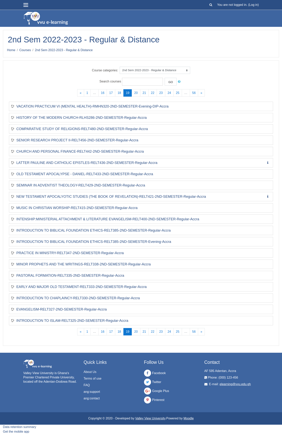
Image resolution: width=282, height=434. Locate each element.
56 (194, 92)
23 (161, 92)
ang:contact (92, 398)
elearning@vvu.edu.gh (235, 384)
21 (144, 92)
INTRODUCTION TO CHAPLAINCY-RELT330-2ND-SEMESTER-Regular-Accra (78, 298)
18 (119, 92)
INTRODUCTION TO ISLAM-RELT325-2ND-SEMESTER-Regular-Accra (72, 321)
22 (152, 92)
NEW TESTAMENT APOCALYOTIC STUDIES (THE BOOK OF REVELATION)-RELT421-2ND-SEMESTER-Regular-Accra (111, 197)
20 (136, 92)
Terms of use (93, 378)
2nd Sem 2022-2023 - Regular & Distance (64, 50)
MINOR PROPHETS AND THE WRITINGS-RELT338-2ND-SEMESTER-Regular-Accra (83, 264)
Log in (253, 4)
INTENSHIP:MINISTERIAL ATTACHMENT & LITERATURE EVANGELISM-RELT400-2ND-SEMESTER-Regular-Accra (107, 219)
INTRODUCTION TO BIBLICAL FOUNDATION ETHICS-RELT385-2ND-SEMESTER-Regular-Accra (93, 230)
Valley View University (150, 418)
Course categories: (105, 70)
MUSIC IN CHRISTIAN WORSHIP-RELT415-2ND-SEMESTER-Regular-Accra (77, 208)
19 (129, 92)
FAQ (87, 385)
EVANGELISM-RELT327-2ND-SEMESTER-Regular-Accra (61, 309)
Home (11, 50)
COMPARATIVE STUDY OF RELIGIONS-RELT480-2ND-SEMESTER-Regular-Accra (82, 129)
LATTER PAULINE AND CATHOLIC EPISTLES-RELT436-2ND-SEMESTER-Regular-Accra (86, 163)
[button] (211, 5)
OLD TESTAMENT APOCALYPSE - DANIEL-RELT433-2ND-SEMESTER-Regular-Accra (84, 174)
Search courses (110, 81)
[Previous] (80, 93)
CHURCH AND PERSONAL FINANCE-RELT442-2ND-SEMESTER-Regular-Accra (80, 151)
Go (170, 82)
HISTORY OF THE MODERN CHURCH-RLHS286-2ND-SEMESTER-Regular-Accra (81, 118)
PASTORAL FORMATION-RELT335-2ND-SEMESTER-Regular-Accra (70, 275)
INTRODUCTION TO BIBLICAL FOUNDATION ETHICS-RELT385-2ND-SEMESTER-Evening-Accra (93, 242)
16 (103, 92)
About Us (90, 372)
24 (169, 92)
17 (111, 92)
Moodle (189, 418)
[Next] (201, 93)
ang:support (92, 391)
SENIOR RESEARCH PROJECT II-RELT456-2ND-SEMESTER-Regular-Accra (77, 140)
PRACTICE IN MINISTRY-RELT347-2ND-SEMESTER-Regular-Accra (70, 253)
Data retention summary (19, 427)
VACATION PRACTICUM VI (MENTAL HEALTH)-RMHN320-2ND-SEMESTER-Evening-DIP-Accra (92, 106)
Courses (25, 50)
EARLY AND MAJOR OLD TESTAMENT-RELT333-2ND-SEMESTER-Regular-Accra (81, 287)
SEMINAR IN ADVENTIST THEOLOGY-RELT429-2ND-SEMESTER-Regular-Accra (80, 185)
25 (177, 92)
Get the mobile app (16, 431)
